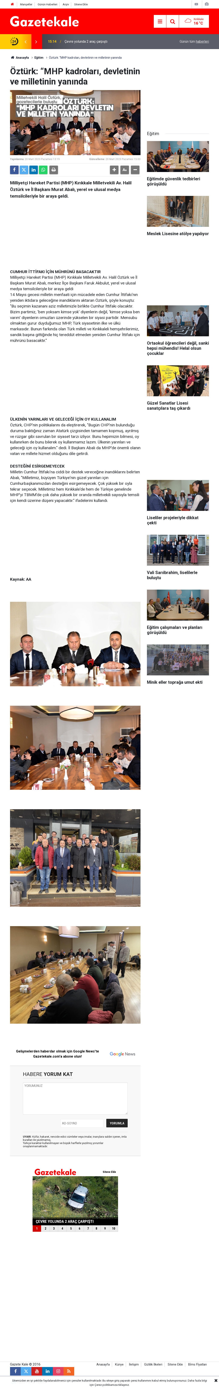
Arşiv (66, 4)
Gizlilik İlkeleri (153, 1364)
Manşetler (26, 4)
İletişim (134, 1364)
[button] (114, 170)
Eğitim (38, 57)
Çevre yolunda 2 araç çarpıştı (86, 41)
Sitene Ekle (81, 4)
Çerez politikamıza (106, 1384)
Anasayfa (19, 57)
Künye (119, 1364)
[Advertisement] (75, 233)
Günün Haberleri (47, 4)
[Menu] (160, 21)
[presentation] (25, 41)
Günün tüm (194, 41)
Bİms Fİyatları (197, 1364)
